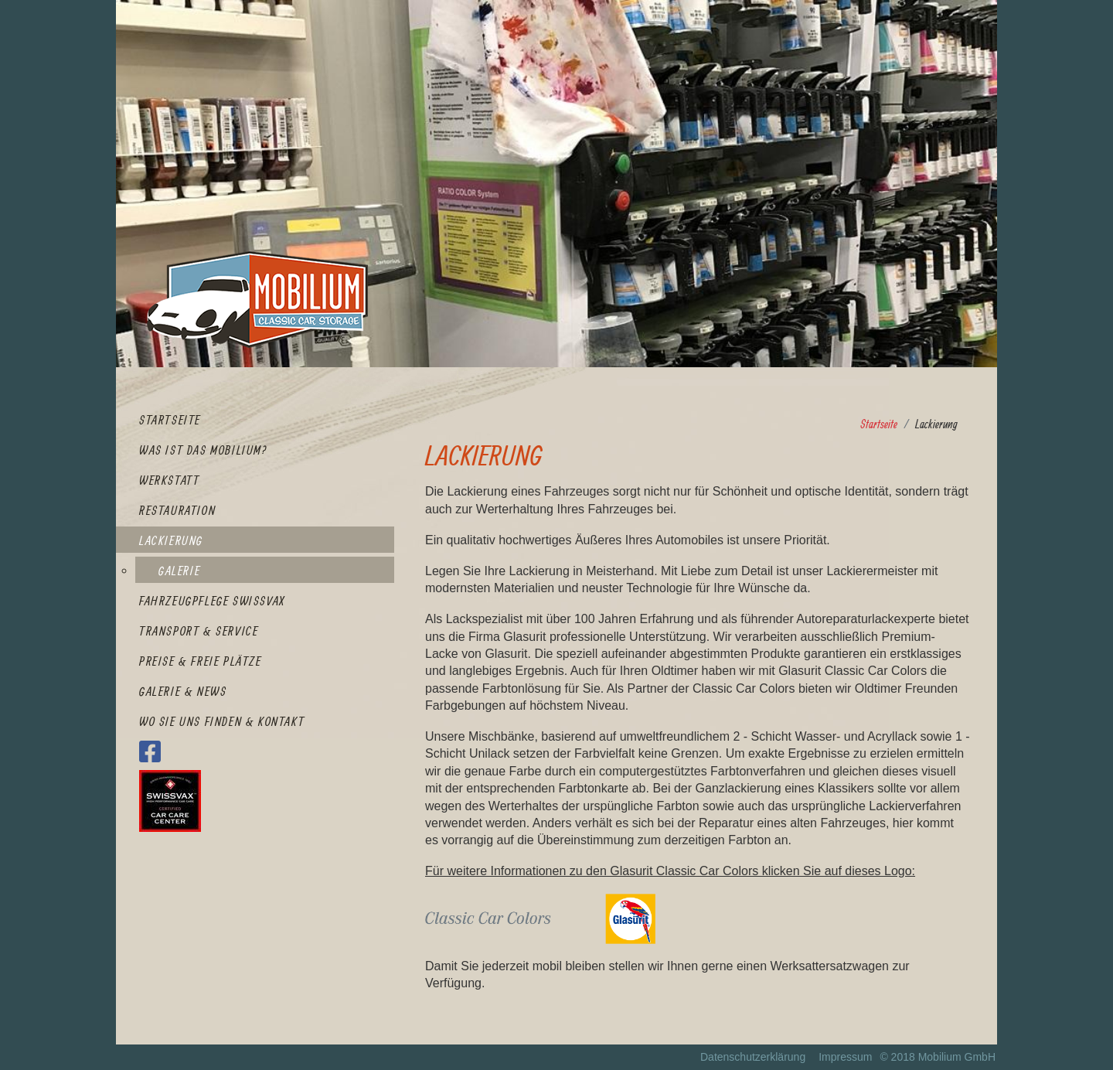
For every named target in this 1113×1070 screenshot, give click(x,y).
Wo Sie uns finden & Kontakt (222, 721)
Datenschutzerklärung (752, 1057)
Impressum (845, 1057)
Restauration (177, 510)
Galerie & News (182, 691)
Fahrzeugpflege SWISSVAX (212, 601)
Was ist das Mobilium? (203, 450)
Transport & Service (198, 631)
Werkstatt (169, 480)
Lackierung (171, 540)
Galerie (179, 571)
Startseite (170, 420)
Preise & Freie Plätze (200, 661)
